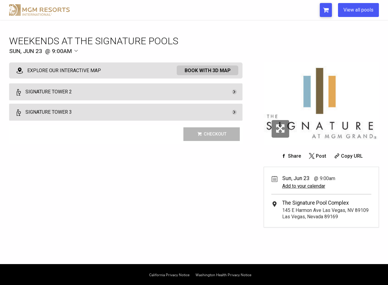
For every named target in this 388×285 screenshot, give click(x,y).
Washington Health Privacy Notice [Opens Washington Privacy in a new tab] (223, 274)
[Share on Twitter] (317, 156)
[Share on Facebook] (290, 156)
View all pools (358, 10)
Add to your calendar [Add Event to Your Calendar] (303, 186)
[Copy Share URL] (348, 156)
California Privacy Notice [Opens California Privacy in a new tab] (169, 274)
